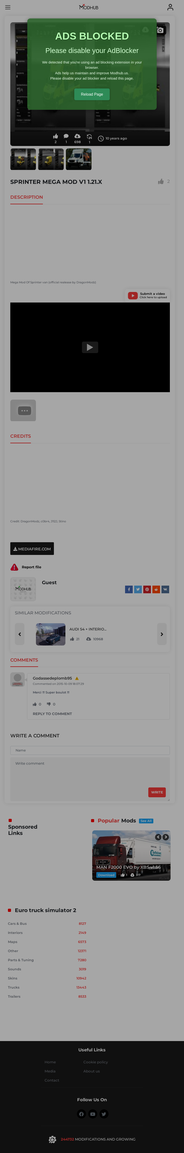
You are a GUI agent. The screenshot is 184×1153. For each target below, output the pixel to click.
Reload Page (92, 94)
